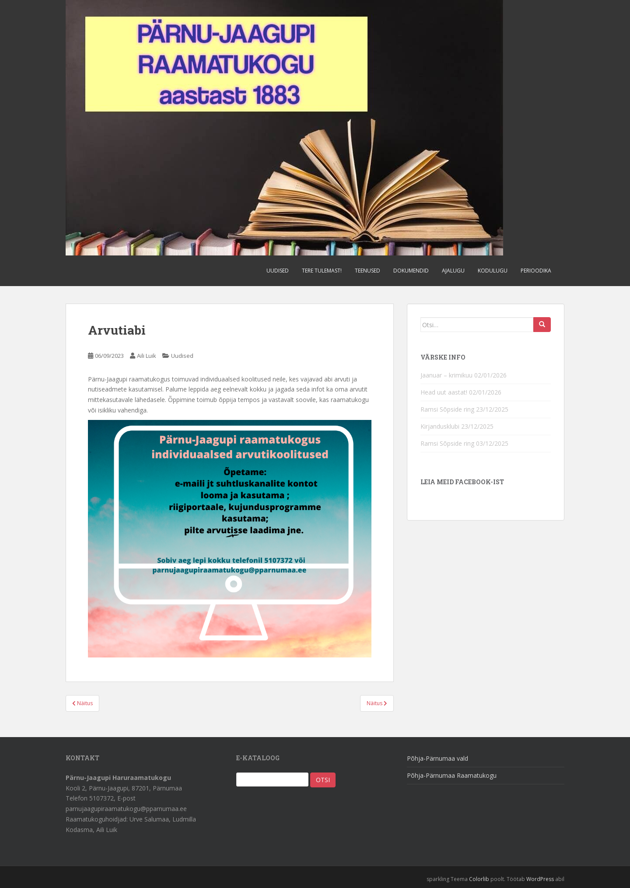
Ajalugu (453, 270)
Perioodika (536, 270)
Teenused (367, 270)
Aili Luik (146, 356)
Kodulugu (493, 270)
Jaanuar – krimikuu (446, 375)
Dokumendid (411, 270)
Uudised (277, 270)
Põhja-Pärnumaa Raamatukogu (452, 775)
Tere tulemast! (322, 270)
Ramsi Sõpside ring (447, 409)
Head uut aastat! (443, 392)
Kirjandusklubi (439, 426)
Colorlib (479, 879)
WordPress (540, 879)
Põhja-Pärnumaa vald (437, 758)
